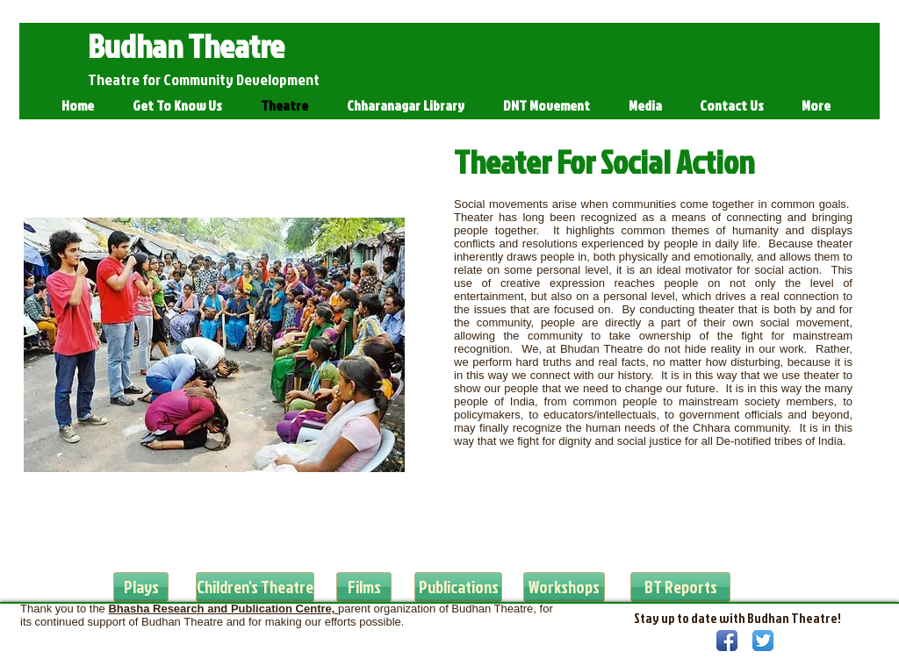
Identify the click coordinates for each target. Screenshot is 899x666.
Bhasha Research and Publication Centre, (223, 608)
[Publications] (458, 587)
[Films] (364, 587)
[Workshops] (564, 587)
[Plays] (141, 587)
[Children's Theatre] (255, 587)
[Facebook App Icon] (726, 640)
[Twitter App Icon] (762, 640)
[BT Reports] (680, 587)
